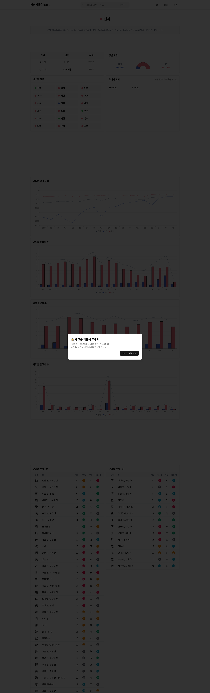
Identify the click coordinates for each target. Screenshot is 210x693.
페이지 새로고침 (129, 353)
